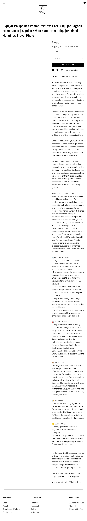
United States (67, 46)
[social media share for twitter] (57, 70)
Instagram (35, 512)
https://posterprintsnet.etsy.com (65, 476)
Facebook (35, 506)
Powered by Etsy (76, 509)
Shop (5, 503)
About (5, 506)
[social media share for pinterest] (62, 70)
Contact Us (7, 512)
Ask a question (72, 70)
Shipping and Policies (11, 509)
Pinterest (34, 503)
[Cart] (84, 3)
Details (55, 76)
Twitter (34, 509)
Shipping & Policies (69, 76)
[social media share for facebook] (53, 70)
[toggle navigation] (4, 3)
